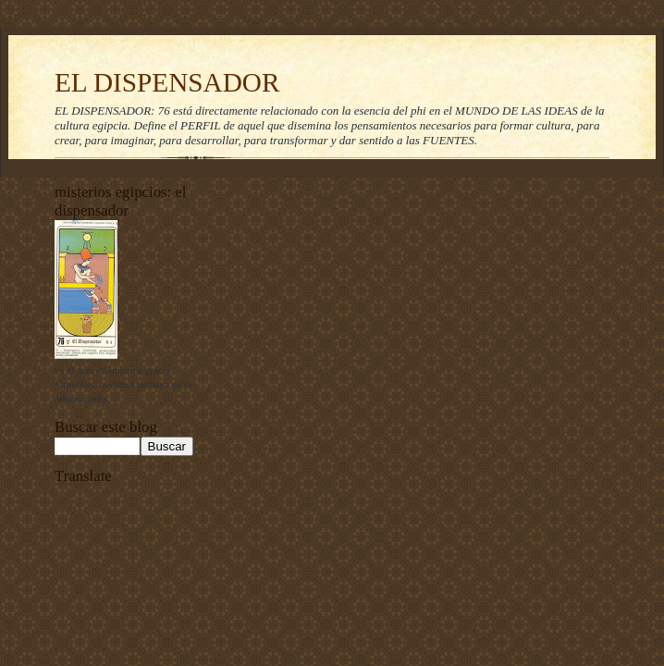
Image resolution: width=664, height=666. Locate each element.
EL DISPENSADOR (167, 82)
